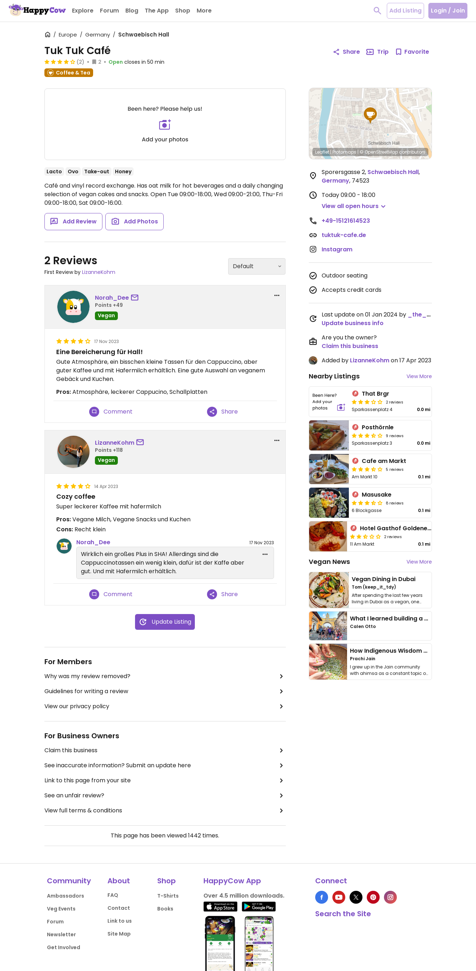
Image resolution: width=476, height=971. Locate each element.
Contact (118, 908)
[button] (370, 115)
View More (419, 376)
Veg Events (61, 908)
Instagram (337, 249)
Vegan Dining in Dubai (383, 579)
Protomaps (344, 152)
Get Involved (63, 947)
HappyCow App (232, 881)
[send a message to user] (136, 298)
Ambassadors (65, 895)
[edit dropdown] (265, 554)
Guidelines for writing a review (165, 691)
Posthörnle (378, 427)
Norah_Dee (112, 298)
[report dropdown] (277, 295)
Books (165, 908)
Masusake (376, 495)
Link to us (119, 920)
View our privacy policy (165, 706)
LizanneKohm (98, 272)
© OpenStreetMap (379, 152)
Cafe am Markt (384, 461)
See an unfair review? (165, 795)
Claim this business (165, 750)
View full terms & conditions (165, 810)
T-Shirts (168, 895)
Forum (55, 921)
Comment (111, 412)
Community (69, 881)
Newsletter (61, 934)
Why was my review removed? (165, 676)
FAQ (112, 895)
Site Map (119, 933)
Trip (377, 52)
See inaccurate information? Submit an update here (165, 765)
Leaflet (322, 152)
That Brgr (375, 394)
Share (222, 412)
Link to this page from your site (165, 780)
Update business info (353, 323)
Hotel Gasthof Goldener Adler (403, 528)
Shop (166, 881)
